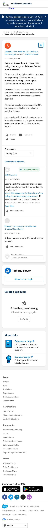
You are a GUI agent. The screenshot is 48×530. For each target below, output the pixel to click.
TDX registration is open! (17, 16)
